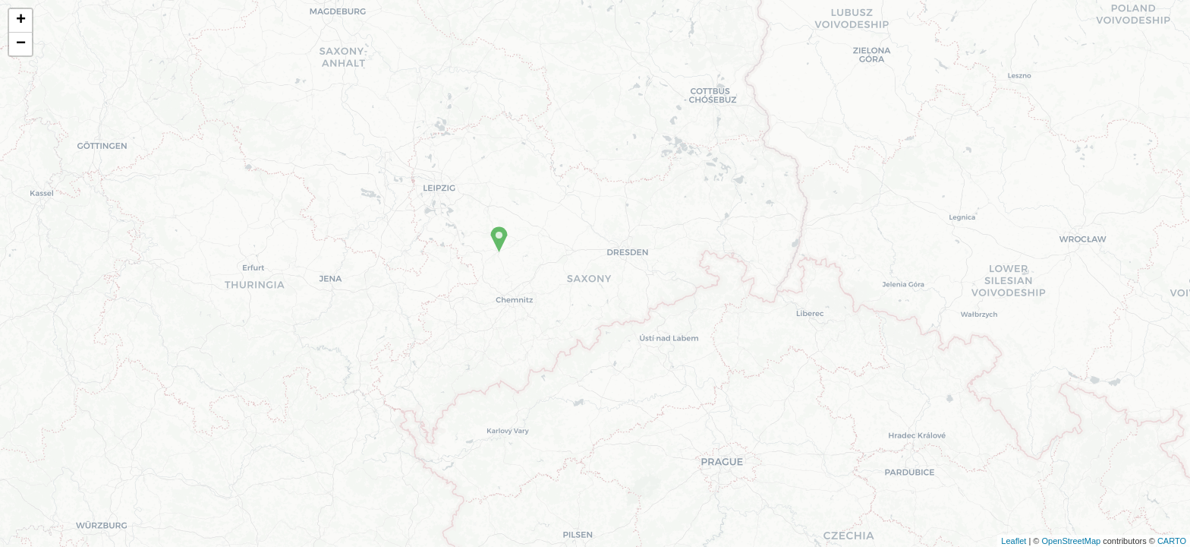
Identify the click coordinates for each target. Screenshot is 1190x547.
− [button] (21, 44)
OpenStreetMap (1070, 540)
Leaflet (1013, 540)
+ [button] (21, 20)
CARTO (1171, 540)
